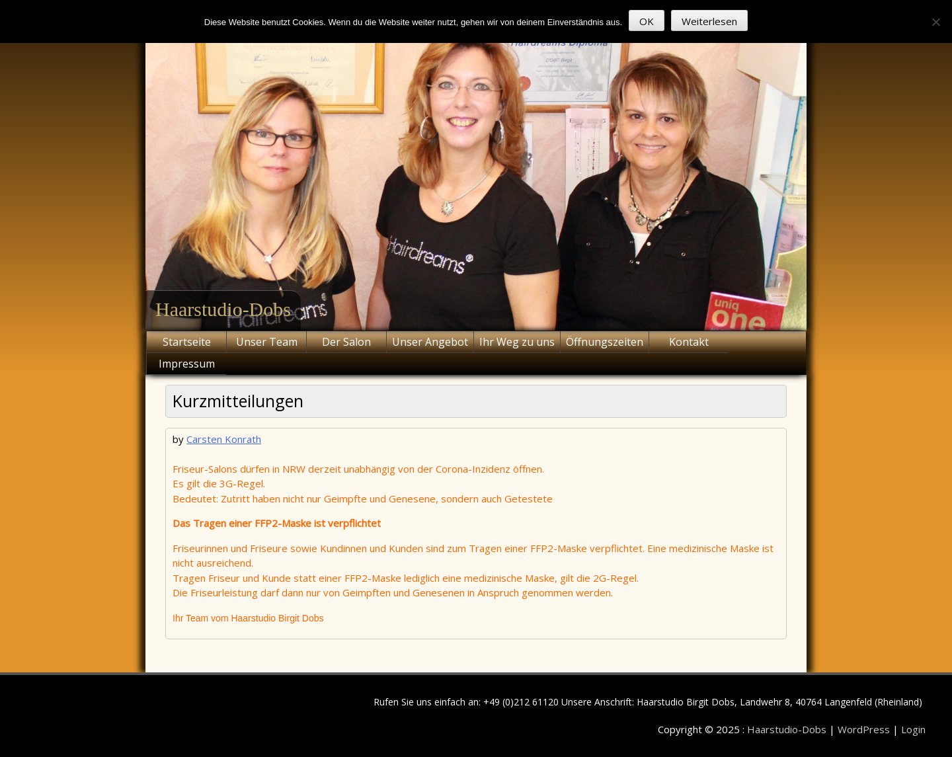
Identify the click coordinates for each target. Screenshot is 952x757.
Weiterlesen (709, 21)
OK (646, 21)
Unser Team (267, 342)
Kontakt (689, 342)
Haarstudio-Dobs (223, 309)
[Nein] (935, 21)
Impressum (187, 363)
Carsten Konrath (223, 439)
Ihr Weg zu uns (517, 342)
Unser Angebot (430, 342)
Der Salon (346, 342)
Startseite (187, 342)
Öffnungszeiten (604, 342)
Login (913, 729)
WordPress (865, 729)
